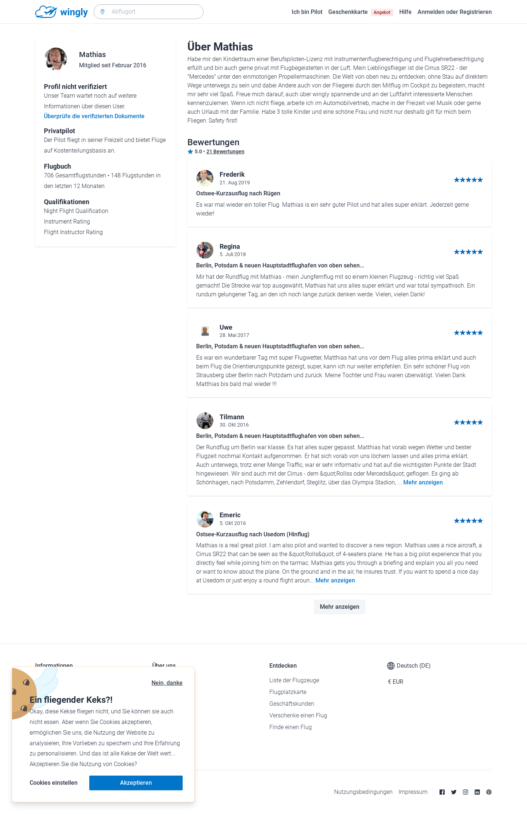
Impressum (413, 791)
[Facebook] (442, 792)
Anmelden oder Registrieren (455, 11)
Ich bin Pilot (307, 11)
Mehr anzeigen (423, 482)
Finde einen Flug (290, 727)
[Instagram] (465, 792)
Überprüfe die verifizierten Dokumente (94, 116)
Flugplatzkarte (287, 692)
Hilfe (405, 11)
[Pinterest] (489, 792)
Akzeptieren (136, 782)
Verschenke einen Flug (298, 715)
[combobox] (148, 11)
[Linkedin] (477, 792)
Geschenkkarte (360, 12)
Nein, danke (167, 682)
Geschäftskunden (291, 703)
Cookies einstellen (54, 782)
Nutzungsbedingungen (363, 791)
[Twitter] (454, 792)
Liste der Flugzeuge (294, 680)
